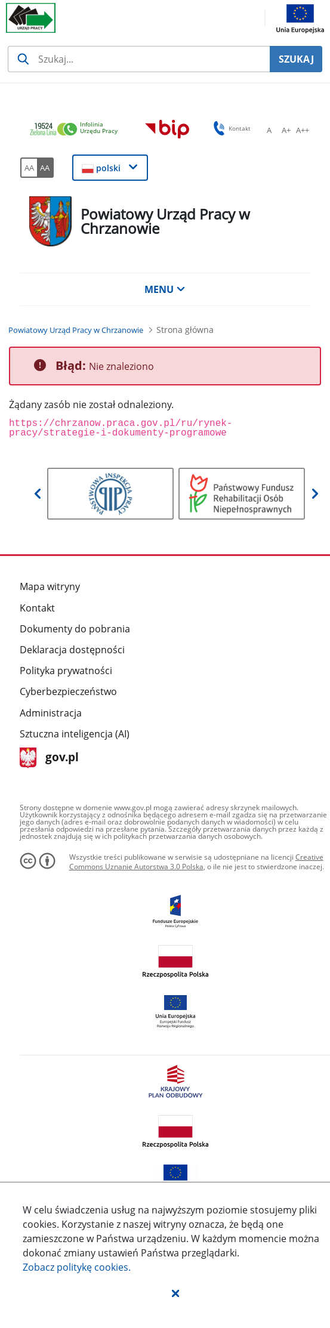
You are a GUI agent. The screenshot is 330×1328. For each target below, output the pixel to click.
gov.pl (49, 758)
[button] (175, 1292)
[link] (77, 129)
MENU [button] (164, 289)
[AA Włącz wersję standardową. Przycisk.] (28, 167)
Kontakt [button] (230, 128)
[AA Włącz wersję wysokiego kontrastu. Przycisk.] (45, 167)
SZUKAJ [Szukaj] (296, 59)
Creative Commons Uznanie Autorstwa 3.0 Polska (196, 862)
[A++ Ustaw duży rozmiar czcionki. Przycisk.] (302, 130)
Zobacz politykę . (77, 1267)
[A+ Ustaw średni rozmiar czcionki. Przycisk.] (286, 130)
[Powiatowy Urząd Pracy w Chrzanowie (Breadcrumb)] (75, 330)
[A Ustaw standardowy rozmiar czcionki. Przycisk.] (269, 130)
